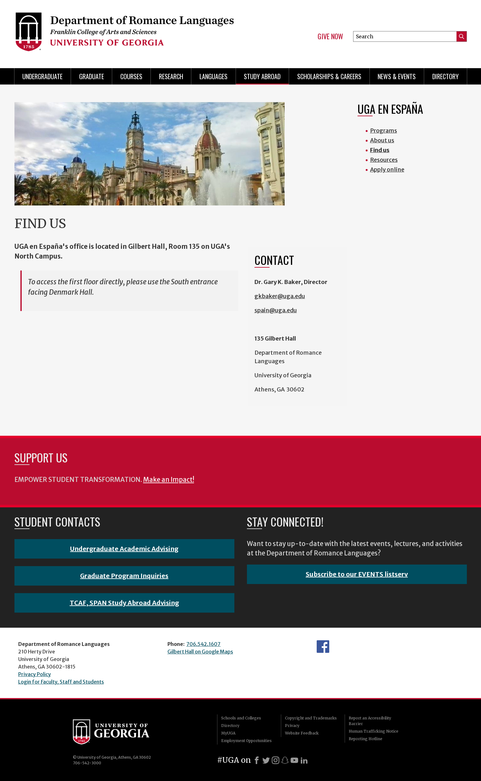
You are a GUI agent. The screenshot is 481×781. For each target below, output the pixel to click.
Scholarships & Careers (329, 76)
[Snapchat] (285, 760)
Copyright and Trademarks (311, 718)
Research (171, 76)
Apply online (387, 169)
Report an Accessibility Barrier (370, 721)
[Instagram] (275, 760)
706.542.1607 (203, 644)
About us (382, 140)
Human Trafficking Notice (373, 731)
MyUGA (228, 733)
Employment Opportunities (246, 740)
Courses (131, 76)
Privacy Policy (34, 674)
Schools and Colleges (241, 718)
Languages (213, 76)
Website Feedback (302, 733)
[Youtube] (294, 760)
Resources (384, 159)
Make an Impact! (168, 480)
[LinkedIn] (304, 760)
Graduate (91, 76)
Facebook (323, 646)
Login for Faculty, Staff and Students (61, 682)
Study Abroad (262, 76)
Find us (380, 150)
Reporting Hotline (365, 738)
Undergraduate (42, 76)
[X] (266, 760)
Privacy (292, 725)
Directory (445, 76)
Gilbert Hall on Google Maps (200, 651)
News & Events (397, 76)
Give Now (330, 36)
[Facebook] (256, 760)
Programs (383, 130)
